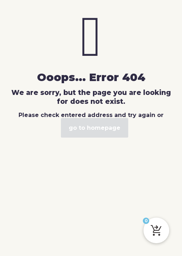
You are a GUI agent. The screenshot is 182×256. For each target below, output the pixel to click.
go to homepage (94, 127)
